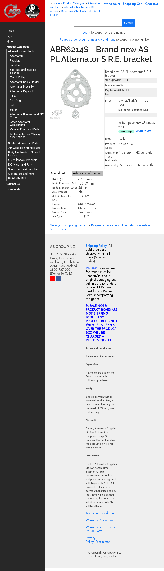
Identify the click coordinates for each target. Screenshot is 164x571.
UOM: (108, 139)
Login (86, 32)
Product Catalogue (17, 47)
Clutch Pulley (17, 77)
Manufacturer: (113, 85)
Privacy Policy (90, 540)
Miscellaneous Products (22, 160)
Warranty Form (95, 527)
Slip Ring (15, 100)
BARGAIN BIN (17, 178)
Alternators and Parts (21, 51)
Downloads (13, 189)
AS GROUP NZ (112, 553)
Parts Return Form (100, 529)
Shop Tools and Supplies (23, 169)
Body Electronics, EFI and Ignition (24, 154)
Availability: (112, 165)
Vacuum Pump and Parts (24, 129)
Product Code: (110, 146)
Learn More (143, 130)
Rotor (13, 105)
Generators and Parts (21, 173)
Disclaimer (103, 542)
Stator (13, 109)
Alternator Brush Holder (24, 82)
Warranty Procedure (99, 520)
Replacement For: (113, 92)
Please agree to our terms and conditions (87, 39)
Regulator (16, 60)
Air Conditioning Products (24, 147)
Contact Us (13, 184)
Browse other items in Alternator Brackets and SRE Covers (101, 227)
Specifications (60, 173)
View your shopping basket (68, 225)
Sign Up (11, 36)
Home (10, 31)
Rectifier (15, 65)
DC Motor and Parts (20, 164)
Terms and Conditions (100, 513)
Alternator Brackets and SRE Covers (27, 116)
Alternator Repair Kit (22, 91)
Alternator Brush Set (22, 86)
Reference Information (87, 173)
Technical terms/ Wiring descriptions (25, 136)
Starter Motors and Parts (23, 143)
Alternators (16, 56)
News (9, 41)
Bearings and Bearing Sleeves (23, 71)
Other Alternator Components (20, 123)
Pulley (13, 95)
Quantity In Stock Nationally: (111, 156)
